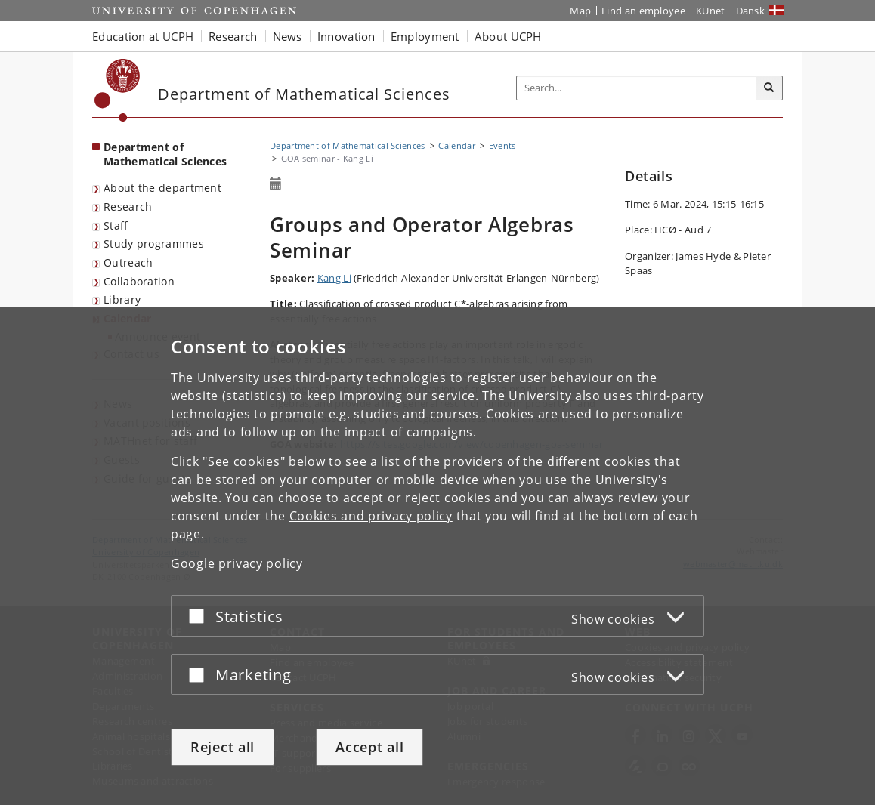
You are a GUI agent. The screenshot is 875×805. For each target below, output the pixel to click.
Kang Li (334, 278)
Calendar (456, 145)
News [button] (287, 36)
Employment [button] (425, 36)
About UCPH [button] (508, 36)
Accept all (369, 747)
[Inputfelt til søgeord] (636, 88)
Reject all (222, 747)
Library (122, 299)
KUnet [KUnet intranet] (710, 10)
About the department (162, 187)
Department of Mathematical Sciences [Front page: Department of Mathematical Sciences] (165, 154)
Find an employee (643, 10)
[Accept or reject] (200, 615)
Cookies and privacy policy (371, 515)
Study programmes (154, 243)
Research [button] (233, 36)
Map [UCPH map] (580, 10)
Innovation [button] (346, 36)
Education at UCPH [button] (142, 36)
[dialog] (437, 556)
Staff (116, 225)
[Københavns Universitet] (117, 90)
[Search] (769, 88)
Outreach (128, 262)
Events (502, 145)
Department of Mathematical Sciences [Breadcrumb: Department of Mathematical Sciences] (347, 145)
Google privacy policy (237, 563)
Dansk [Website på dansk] (750, 10)
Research (128, 206)
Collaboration (139, 281)
